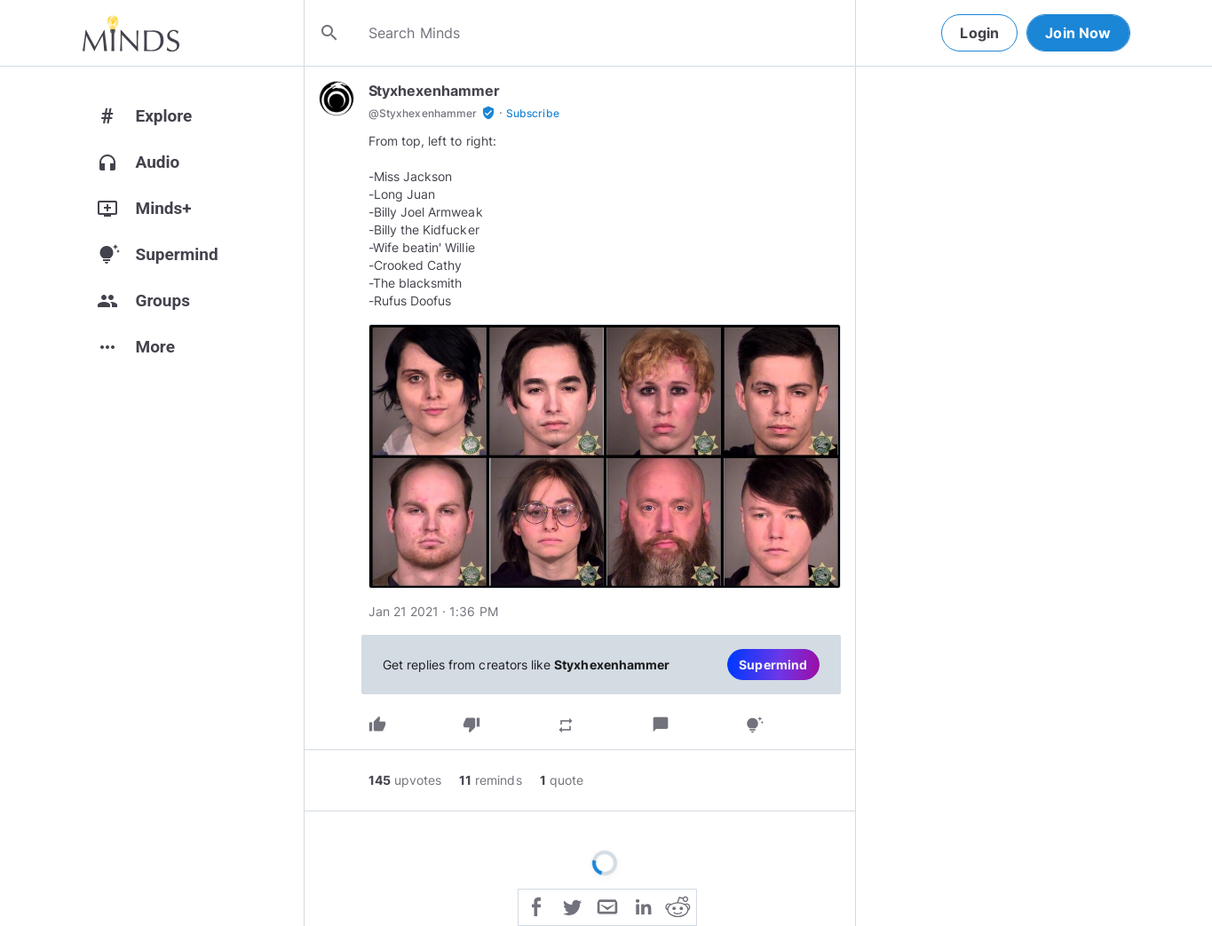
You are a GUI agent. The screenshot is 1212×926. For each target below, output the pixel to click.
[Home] (131, 32)
